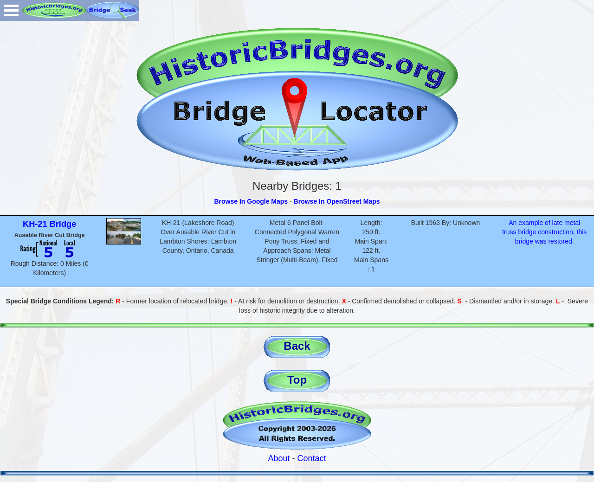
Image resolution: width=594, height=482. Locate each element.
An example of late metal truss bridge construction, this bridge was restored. (544, 232)
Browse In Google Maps (251, 201)
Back (297, 346)
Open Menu (11, 10)
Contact (311, 458)
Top (297, 379)
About (279, 458)
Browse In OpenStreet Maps (337, 201)
